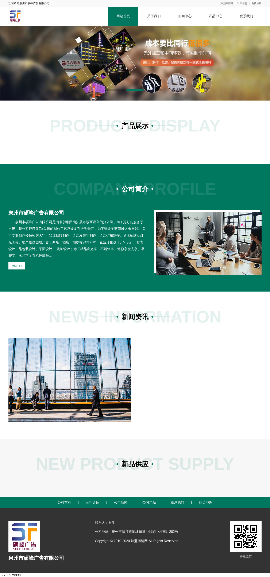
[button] (116, 90)
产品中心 (215, 16)
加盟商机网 (226, 3)
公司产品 (149, 502)
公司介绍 (92, 502)
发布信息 (242, 3)
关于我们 (154, 16)
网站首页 (123, 16)
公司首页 (64, 502)
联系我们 (246, 16)
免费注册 (256, 3)
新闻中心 (185, 16)
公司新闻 (121, 502)
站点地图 (205, 502)
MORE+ (17, 265)
